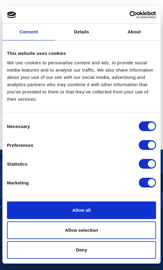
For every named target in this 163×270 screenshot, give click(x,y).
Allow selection (81, 230)
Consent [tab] (29, 31)
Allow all (81, 210)
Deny (81, 249)
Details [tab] (81, 31)
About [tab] (134, 31)
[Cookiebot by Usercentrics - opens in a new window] (129, 15)
